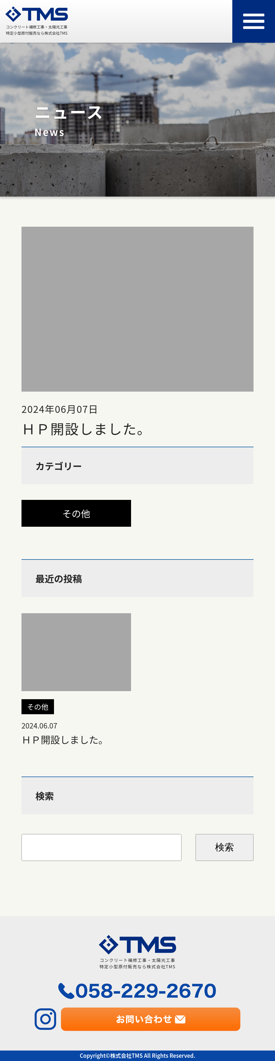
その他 (76, 513)
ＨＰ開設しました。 (76, 678)
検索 (224, 847)
